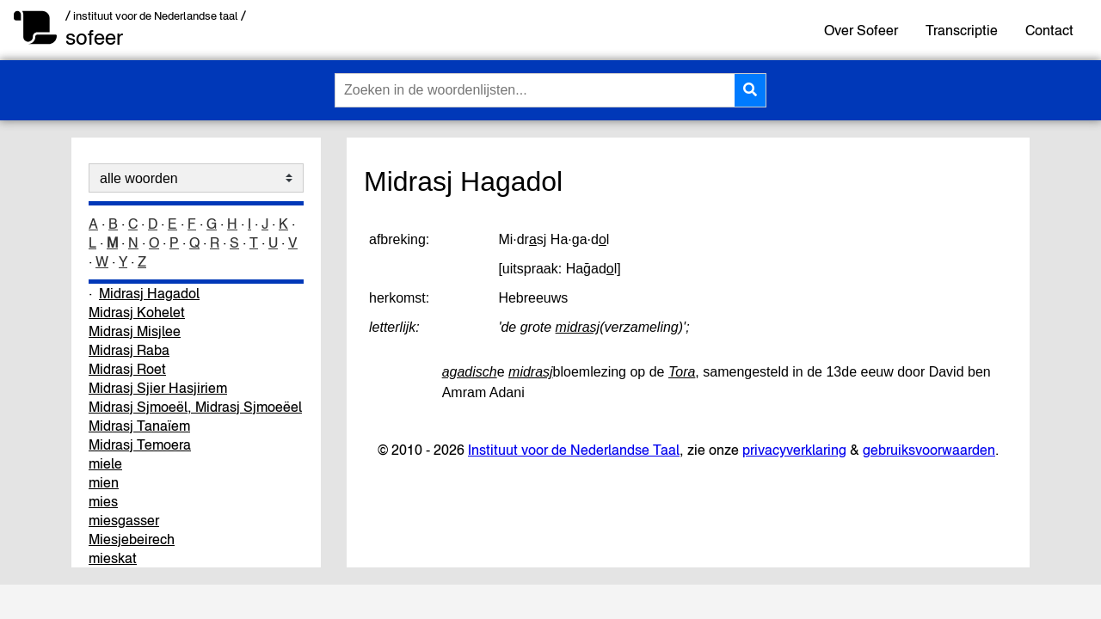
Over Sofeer (861, 30)
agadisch (469, 372)
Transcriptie (962, 30)
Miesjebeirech (132, 539)
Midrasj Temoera (140, 444)
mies (103, 501)
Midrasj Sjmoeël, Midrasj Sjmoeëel (195, 406)
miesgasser (124, 520)
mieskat (113, 558)
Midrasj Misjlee (135, 331)
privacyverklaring (794, 449)
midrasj (578, 327)
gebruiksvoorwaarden (929, 449)
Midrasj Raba (129, 349)
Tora (681, 372)
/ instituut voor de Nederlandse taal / (155, 16)
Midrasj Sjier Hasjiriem (158, 387)
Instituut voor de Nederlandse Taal (574, 449)
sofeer (94, 37)
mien (104, 482)
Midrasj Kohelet (137, 312)
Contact (1049, 30)
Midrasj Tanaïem (139, 425)
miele (105, 463)
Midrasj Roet (127, 368)
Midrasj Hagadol (149, 293)
